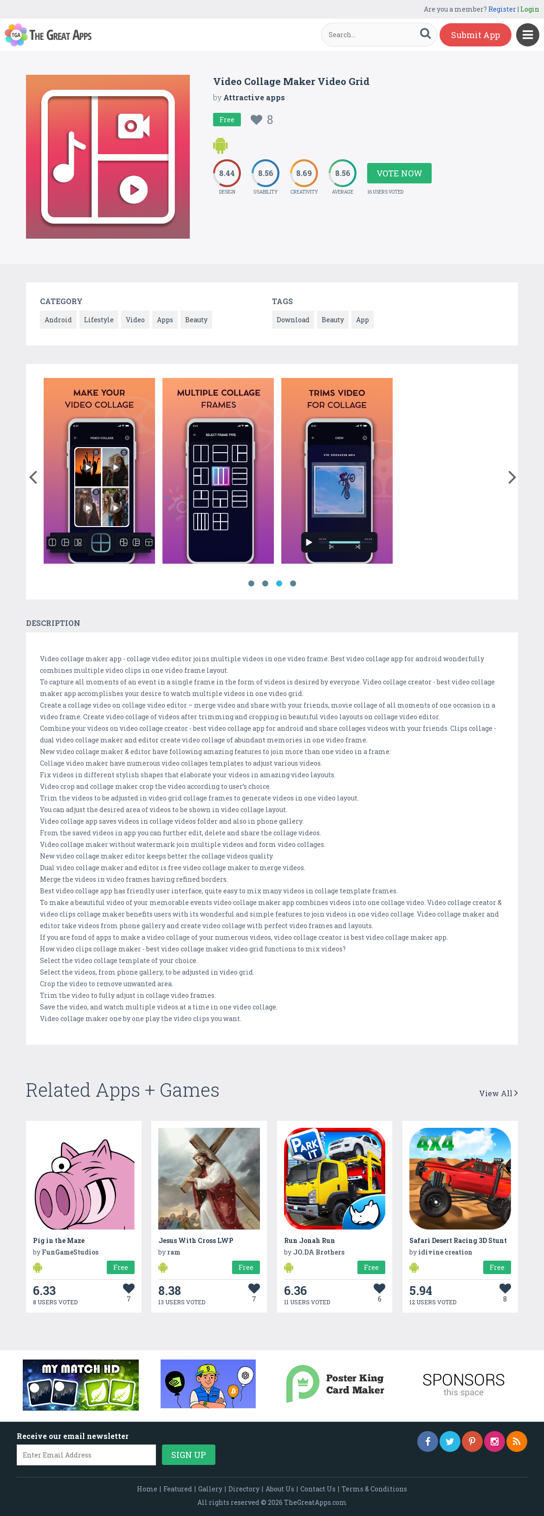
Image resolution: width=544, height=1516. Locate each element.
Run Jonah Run (309, 1240)
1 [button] (251, 583)
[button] (33, 475)
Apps (165, 319)
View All (498, 1093)
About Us (280, 1488)
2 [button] (265, 583)
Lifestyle (99, 319)
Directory (243, 1488)
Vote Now (399, 173)
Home (147, 1488)
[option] (99, 472)
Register (502, 9)
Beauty (196, 319)
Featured (177, 1488)
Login (529, 9)
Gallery (210, 1488)
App (362, 319)
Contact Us (318, 1488)
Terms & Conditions (374, 1488)
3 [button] (279, 583)
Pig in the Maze (58, 1240)
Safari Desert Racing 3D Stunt (458, 1240)
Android (58, 319)
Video (135, 319)
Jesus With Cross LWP (195, 1240)
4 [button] (293, 583)
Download (293, 319)
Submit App (475, 34)
